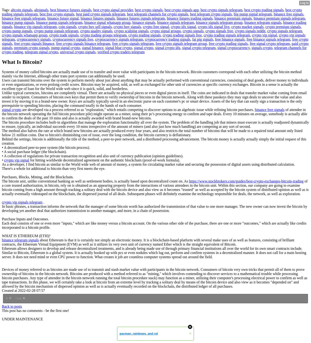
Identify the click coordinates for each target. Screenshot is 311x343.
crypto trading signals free (182, 35)
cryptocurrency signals (34, 39)
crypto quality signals (96, 31)
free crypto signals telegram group (181, 44)
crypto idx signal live (214, 27)
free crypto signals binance (34, 44)
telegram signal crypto (41, 52)
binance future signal (63, 18)
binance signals (143, 23)
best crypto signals (149, 10)
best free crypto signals (57, 14)
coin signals (67, 27)
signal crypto (143, 48)
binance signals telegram (175, 23)
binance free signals (288, 14)
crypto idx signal (183, 27)
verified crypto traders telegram (121, 52)
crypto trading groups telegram (103, 35)
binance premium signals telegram (279, 18)
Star (20, 298)
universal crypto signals (77, 52)
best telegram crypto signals (211, 14)
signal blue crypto (118, 48)
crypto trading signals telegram (227, 35)
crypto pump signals (17, 31)
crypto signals (193, 31)
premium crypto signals (31, 48)
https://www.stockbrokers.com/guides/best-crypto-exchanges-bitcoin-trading (246, 181)
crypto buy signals (127, 27)
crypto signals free (219, 31)
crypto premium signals (283, 27)
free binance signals (230, 39)
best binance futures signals (70, 10)
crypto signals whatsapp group (24, 35)
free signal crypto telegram (270, 44)
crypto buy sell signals (95, 27)
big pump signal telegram (253, 14)
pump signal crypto (65, 48)
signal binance (92, 48)
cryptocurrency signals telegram (119, 39)
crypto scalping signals (131, 31)
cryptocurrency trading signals (168, 39)
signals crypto (261, 48)
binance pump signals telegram (59, 23)
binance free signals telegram (24, 18)
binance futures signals (98, 18)
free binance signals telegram (268, 39)
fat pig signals (202, 39)
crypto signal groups (165, 31)
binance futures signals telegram (141, 18)
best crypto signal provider (113, 10)
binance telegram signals (262, 23)
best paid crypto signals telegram (100, 14)
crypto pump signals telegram (56, 31)
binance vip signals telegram (35, 27)
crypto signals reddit (250, 31)
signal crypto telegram (199, 48)
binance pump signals (18, 23)
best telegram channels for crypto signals (157, 14)
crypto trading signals (144, 35)
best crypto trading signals (263, 10)
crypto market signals (247, 27)
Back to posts (12, 306)
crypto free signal (156, 27)
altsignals (41, 10)
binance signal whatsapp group (107, 23)
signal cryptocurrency (233, 48)
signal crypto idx (167, 48)
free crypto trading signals (228, 44)
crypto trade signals (63, 35)
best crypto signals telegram (221, 10)
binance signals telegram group (219, 23)
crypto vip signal (264, 35)
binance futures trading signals (189, 18)
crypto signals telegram (284, 31)
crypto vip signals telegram (22, 202)
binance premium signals (233, 18)
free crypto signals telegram (133, 44)
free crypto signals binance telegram (83, 44)
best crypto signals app (182, 10)
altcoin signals (21, 10)
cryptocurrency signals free (73, 39)
